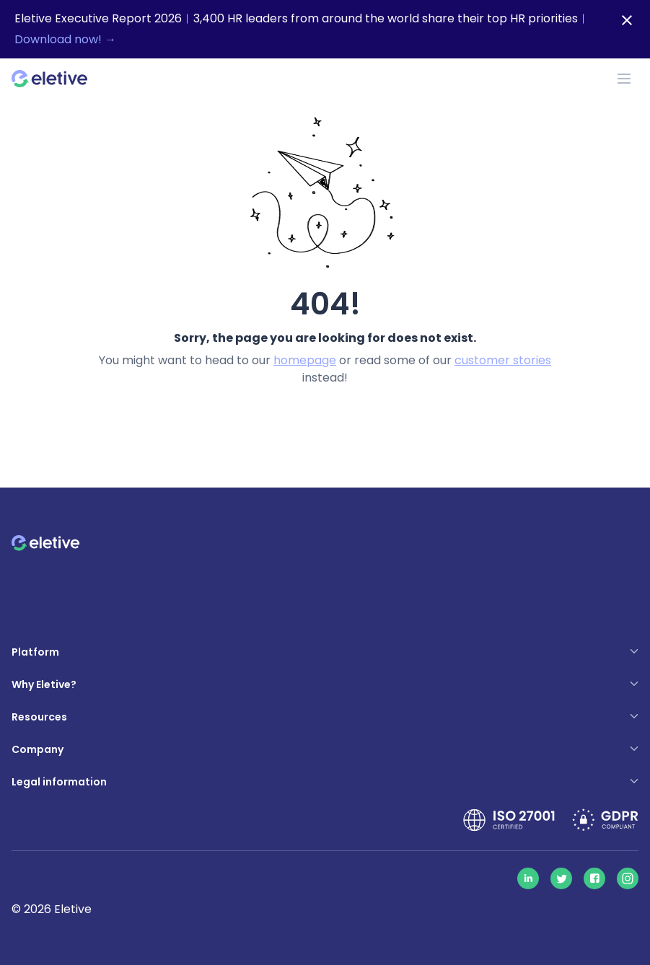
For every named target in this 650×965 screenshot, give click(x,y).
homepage (304, 360)
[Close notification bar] (627, 20)
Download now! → (65, 39)
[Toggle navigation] (624, 78)
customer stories (502, 360)
